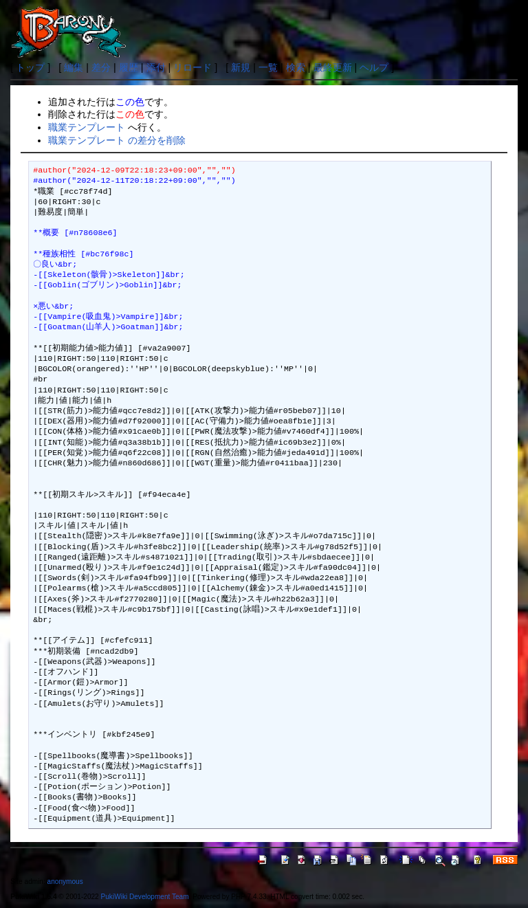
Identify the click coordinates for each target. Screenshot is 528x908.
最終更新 (333, 67)
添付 (156, 67)
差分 (101, 67)
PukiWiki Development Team (145, 896)
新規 (240, 67)
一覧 (268, 67)
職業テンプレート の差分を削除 (117, 140)
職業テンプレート (86, 127)
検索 (295, 67)
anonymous (65, 881)
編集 (73, 67)
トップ (30, 67)
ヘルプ (374, 67)
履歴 (128, 67)
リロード (192, 67)
